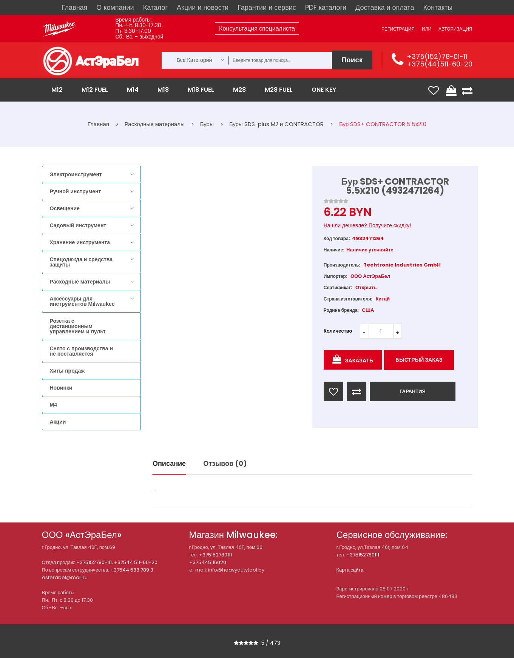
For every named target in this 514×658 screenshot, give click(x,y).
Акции (58, 422)
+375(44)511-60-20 (439, 64)
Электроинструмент (76, 174)
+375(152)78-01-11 (437, 56)
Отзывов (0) (225, 463)
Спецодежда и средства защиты (81, 262)
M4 (53, 405)
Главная (75, 7)
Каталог (155, 7)
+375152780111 (215, 554)
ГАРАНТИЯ (413, 391)
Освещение (65, 208)
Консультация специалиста (257, 28)
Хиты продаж (67, 371)
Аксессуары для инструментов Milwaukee (82, 301)
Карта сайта (350, 569)
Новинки (61, 388)
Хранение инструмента (80, 242)
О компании (115, 7)
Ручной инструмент (75, 191)
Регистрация (398, 29)
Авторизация (455, 29)
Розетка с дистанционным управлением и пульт (78, 326)
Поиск (352, 60)
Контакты (437, 7)
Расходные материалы (80, 282)
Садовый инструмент (78, 225)
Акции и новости (202, 7)
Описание (169, 463)
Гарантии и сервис (267, 7)
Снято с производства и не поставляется (81, 351)
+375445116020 (207, 562)
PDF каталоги (325, 7)
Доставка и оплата (384, 7)
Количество (338, 330)
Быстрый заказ (419, 360)
